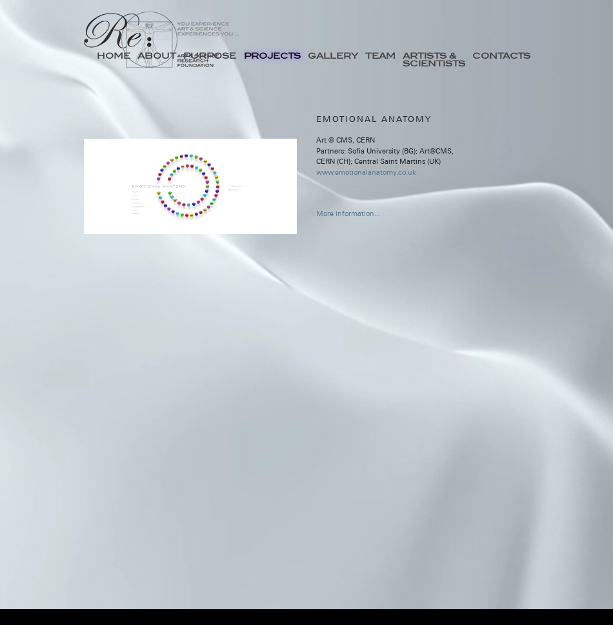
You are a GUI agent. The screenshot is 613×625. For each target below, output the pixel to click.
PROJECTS (272, 55)
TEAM (380, 55)
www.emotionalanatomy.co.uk (366, 172)
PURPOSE (209, 55)
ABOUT (156, 55)
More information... (348, 213)
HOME (113, 55)
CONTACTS (501, 55)
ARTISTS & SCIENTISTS (434, 59)
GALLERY (333, 55)
